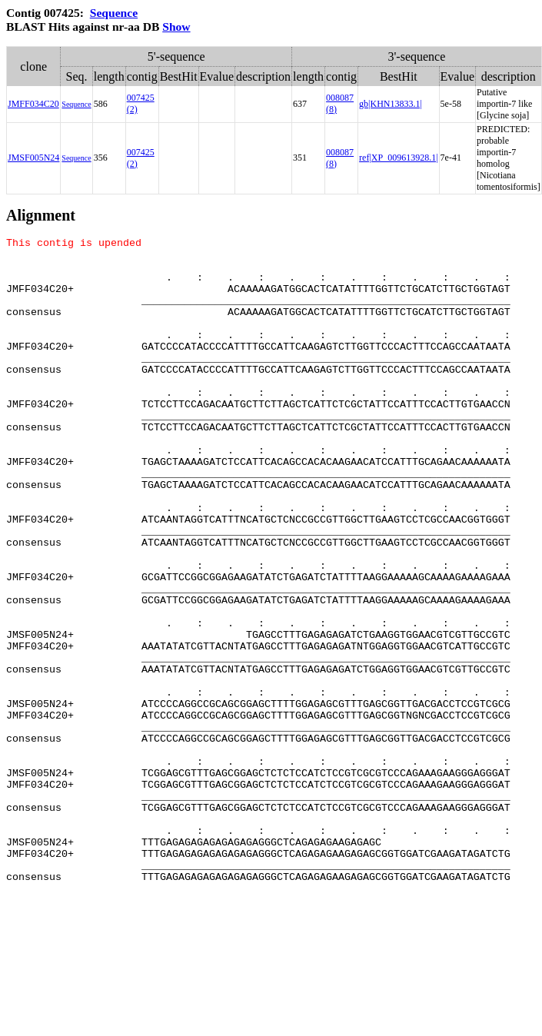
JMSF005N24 (33, 157)
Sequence (114, 12)
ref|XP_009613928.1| (398, 157)
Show (176, 26)
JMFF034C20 (33, 103)
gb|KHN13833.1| (390, 103)
